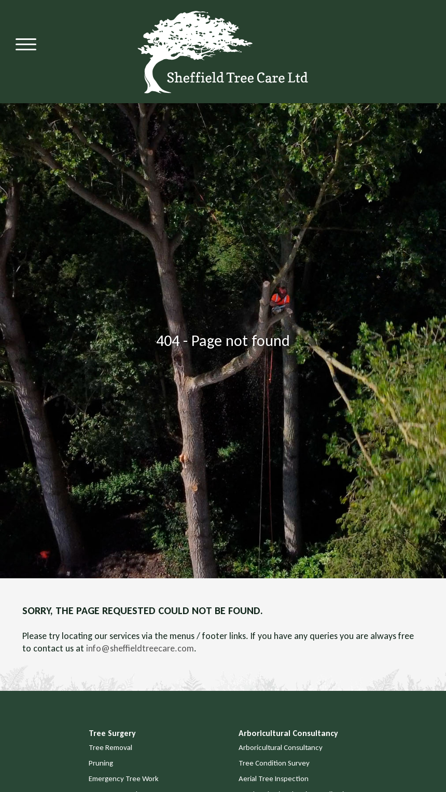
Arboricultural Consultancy (281, 747)
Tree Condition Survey (274, 763)
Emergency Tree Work (124, 778)
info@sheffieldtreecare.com (140, 648)
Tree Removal (110, 747)
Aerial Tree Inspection (274, 778)
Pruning (101, 763)
